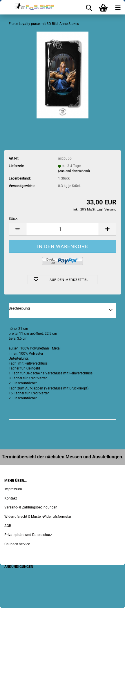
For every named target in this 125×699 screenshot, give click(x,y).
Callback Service (17, 544)
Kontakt (10, 498)
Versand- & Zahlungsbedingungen (30, 507)
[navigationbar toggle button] (117, 7)
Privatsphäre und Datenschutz (28, 535)
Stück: (13, 219)
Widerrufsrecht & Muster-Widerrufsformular (37, 517)
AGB (7, 526)
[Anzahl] (62, 229)
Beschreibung (19, 308)
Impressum (13, 489)
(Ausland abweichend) (74, 171)
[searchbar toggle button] (88, 7)
